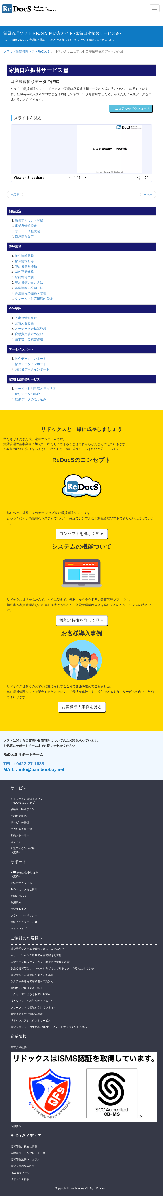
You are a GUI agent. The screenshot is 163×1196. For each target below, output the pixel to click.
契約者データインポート (32, 369)
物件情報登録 (24, 256)
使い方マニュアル (21, 883)
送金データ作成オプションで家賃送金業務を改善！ (41, 962)
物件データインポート (30, 358)
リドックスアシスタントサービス (31, 1020)
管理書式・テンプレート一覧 (28, 1153)
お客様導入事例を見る (81, 707)
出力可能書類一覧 (21, 828)
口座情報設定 (24, 236)
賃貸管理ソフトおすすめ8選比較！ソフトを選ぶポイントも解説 (49, 1027)
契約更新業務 (24, 272)
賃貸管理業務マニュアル (25, 1159)
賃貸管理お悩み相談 (23, 1166)
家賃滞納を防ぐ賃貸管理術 (27, 1014)
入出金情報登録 (26, 318)
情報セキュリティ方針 (24, 921)
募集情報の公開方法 (29, 288)
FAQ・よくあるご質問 (24, 889)
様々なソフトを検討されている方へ (32, 1000)
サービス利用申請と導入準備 (35, 388)
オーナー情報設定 (27, 231)
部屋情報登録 (24, 261)
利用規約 (16, 902)
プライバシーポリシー (24, 915)
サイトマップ (19, 928)
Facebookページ (20, 1172)
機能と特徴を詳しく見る (81, 620)
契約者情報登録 (26, 266)
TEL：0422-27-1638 (23, 763)
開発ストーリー (20, 835)
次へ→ (148, 194)
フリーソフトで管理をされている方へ (33, 1007)
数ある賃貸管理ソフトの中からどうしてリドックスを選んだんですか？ (53, 968)
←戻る (14, 194)
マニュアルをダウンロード (131, 108)
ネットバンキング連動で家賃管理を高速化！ (37, 955)
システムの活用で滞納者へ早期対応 (32, 981)
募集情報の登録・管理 (30, 293)
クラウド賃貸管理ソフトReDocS (26, 51)
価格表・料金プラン (23, 809)
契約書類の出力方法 (29, 282)
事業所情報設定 (26, 226)
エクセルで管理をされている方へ (31, 994)
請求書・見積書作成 (29, 339)
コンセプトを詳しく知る (81, 533)
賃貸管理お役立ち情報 (24, 1146)
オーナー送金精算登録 (30, 328)
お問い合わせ (19, 896)
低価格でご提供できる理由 (27, 987)
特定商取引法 (19, 909)
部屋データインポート (30, 364)
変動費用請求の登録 (29, 334)
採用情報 (16, 1126)
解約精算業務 (24, 277)
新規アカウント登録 (29, 220)
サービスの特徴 (20, 822)
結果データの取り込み (30, 399)
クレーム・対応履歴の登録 (34, 298)
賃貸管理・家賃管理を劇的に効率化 (32, 974)
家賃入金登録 (24, 323)
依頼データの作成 (27, 394)
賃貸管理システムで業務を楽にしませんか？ (37, 948)
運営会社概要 (19, 1047)
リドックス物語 (20, 1179)
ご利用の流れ (19, 816)
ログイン (16, 841)
